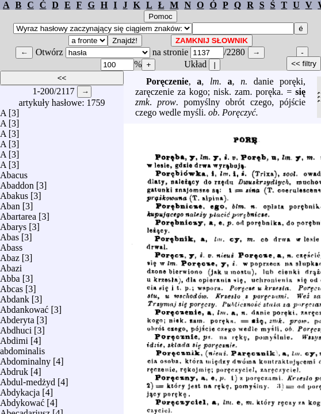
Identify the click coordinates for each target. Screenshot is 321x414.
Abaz (10, 255)
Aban (10, 203)
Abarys (13, 224)
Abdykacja (20, 389)
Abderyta (17, 317)
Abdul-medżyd (27, 379)
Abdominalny (25, 358)
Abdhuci (16, 327)
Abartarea (18, 213)
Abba (10, 276)
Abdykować (22, 400)
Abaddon (17, 182)
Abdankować (24, 307)
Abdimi (14, 338)
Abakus (14, 193)
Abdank (14, 296)
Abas (9, 234)
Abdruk (14, 369)
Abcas (11, 286)
